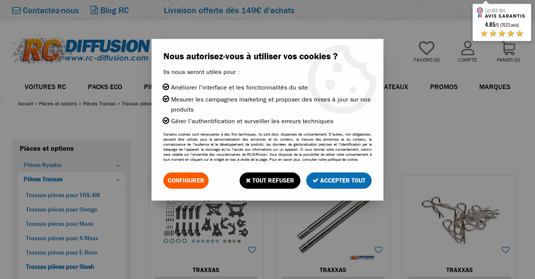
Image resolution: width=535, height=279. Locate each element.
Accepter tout (338, 180)
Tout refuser (270, 180)
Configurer (186, 180)
